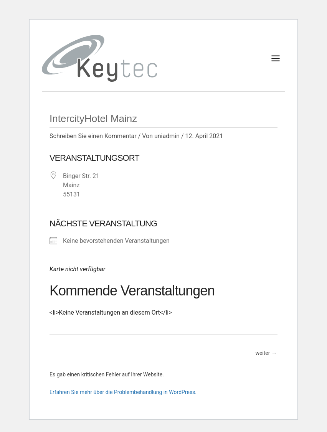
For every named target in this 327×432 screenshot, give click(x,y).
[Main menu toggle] (275, 58)
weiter (266, 353)
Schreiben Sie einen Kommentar (93, 136)
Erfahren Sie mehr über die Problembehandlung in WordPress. (123, 392)
